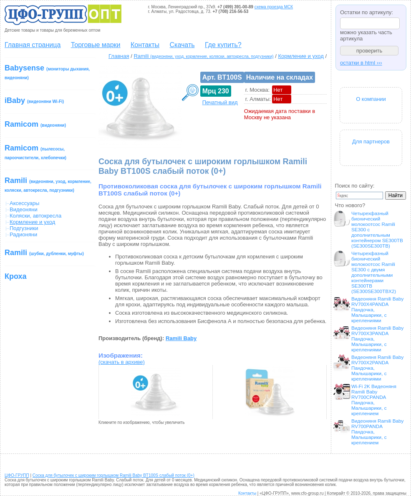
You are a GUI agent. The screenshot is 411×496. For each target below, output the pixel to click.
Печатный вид (220, 102)
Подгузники (24, 228)
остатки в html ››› (361, 63)
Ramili (48, 184)
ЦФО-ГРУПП (17, 475)
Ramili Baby (181, 338)
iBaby (34, 100)
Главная (118, 56)
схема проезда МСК (274, 7)
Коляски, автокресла (35, 216)
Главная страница (33, 44)
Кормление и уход (300, 56)
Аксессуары (24, 203)
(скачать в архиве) (121, 362)
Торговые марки (96, 44)
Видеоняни (24, 209)
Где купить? (223, 44)
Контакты (145, 44)
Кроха (16, 276)
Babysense (47, 72)
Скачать (182, 44)
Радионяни (23, 234)
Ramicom (35, 124)
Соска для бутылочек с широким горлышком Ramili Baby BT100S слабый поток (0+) (113, 475)
